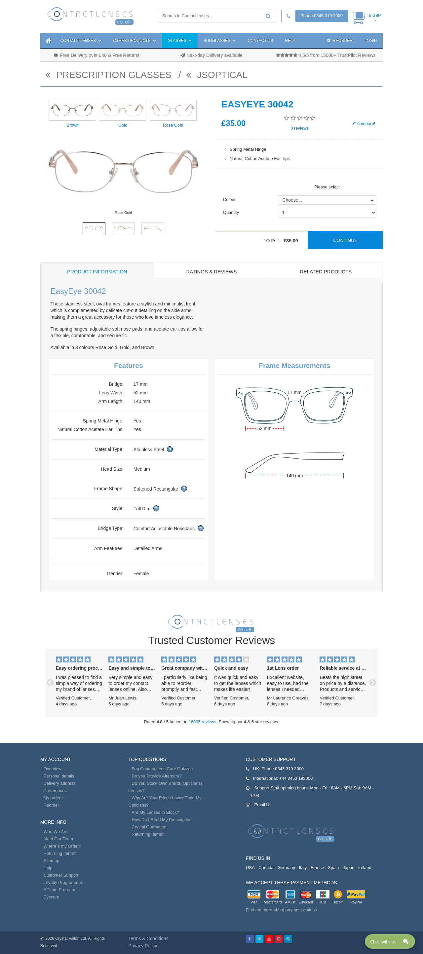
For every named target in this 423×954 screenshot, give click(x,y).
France (317, 867)
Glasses (180, 40)
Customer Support (61, 875)
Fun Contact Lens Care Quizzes (162, 768)
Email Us (262, 804)
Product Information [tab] (97, 271)
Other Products (134, 40)
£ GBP (375, 15)
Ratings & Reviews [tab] (211, 271)
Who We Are (56, 831)
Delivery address (60, 783)
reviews (299, 128)
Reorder (340, 40)
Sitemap (51, 860)
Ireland (364, 867)
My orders (53, 797)
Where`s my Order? (62, 846)
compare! (364, 123)
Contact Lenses (80, 40)
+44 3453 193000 (296, 778)
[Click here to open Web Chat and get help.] (390, 941)
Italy (303, 867)
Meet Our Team (58, 838)
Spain (333, 867)
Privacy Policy (142, 945)
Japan (348, 867)
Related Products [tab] (326, 271)
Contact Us (260, 40)
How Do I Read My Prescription (161, 819)
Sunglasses (220, 40)
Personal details (59, 776)
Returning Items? (60, 853)
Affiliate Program (59, 889)
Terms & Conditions (148, 938)
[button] (50, 683)
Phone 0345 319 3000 (321, 15)
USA (250, 867)
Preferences (55, 790)
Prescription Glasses (109, 75)
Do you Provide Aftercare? (157, 776)
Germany (286, 867)
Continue (345, 240)
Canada (266, 867)
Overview (52, 768)
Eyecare (51, 896)
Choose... (292, 200)
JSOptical (217, 75)
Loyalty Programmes (63, 882)
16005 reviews (202, 721)
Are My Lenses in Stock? (155, 812)
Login (371, 40)
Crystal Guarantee (149, 826)
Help (290, 40)
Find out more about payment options (281, 909)
